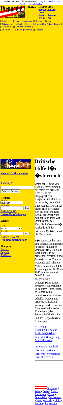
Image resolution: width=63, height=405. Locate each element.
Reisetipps (40, 394)
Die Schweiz (7, 26)
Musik (54, 391)
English (42, 1)
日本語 (42, 17)
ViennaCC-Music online (14, 173)
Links (57, 400)
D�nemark (7, 24)
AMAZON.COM (10, 236)
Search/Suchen (35, 4)
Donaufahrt (41, 397)
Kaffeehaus (55, 397)
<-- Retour (14, 21)
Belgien (38, 21)
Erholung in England (46, 329)
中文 (49, 17)
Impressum (51, 403)
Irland (27, 24)
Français (52, 15)
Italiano (51, 9)
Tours (51, 394)
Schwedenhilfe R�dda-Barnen (46, 24)
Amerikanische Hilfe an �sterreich (16, 29)
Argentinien (27, 21)
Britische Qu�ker (45, 333)
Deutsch (51, 1)
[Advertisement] (31, 63)
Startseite (52, 388)
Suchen (39, 403)
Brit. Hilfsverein (43, 340)
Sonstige (39, 29)
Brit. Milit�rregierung (47, 337)
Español (43, 15)
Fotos (46, 391)
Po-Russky (6, 255)
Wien (38, 391)
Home (4, 21)
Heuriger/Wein (44, 400)
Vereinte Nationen (23, 26)
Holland (18, 24)
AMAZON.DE (9, 211)
